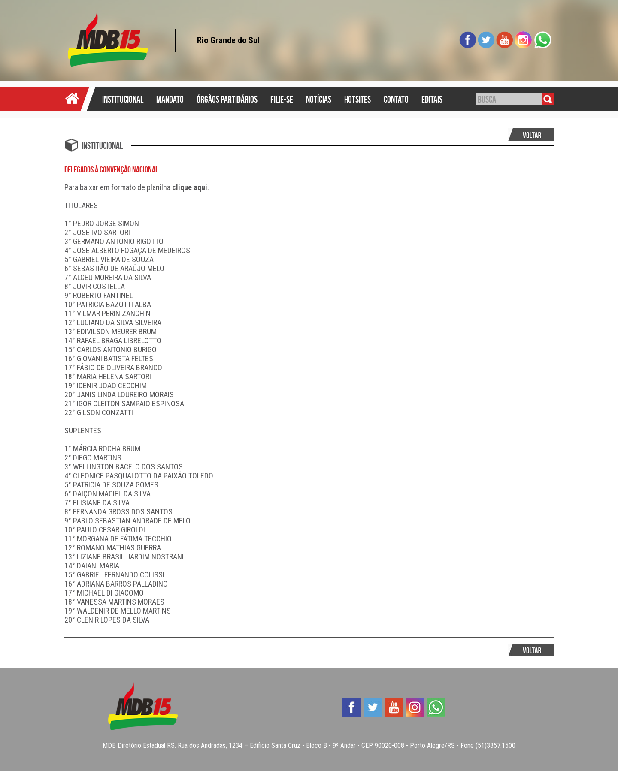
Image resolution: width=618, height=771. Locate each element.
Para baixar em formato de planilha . (136, 187)
